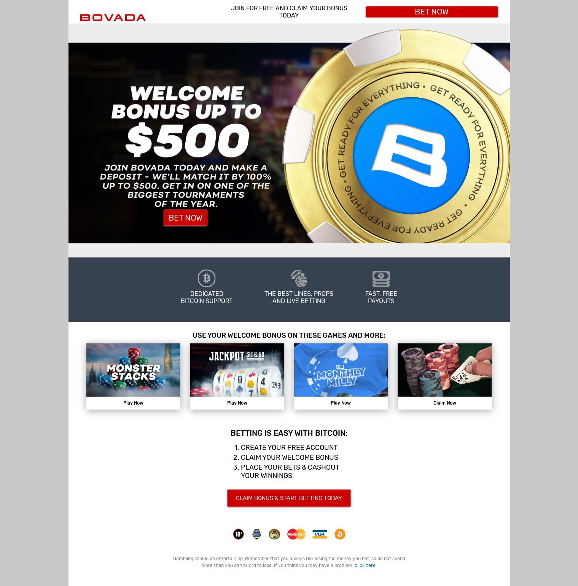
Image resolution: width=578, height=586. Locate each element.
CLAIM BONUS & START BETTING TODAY (289, 498)
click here (365, 565)
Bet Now (432, 11)
